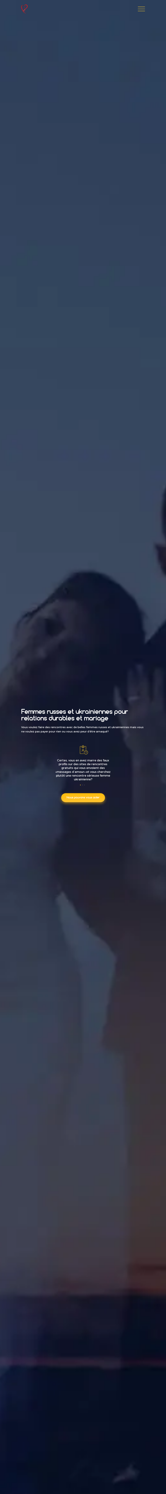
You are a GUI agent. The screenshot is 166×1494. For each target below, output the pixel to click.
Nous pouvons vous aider (83, 797)
